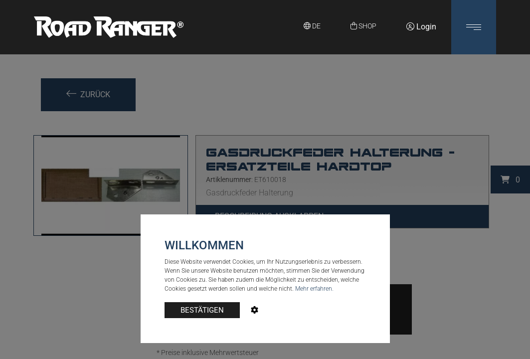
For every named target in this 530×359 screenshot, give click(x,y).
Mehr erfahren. (314, 288)
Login (421, 26)
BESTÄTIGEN (202, 310)
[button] (473, 27)
